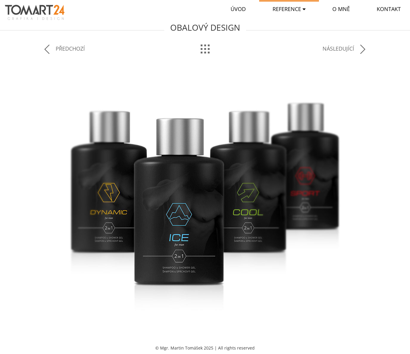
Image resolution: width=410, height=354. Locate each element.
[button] (289, 9)
